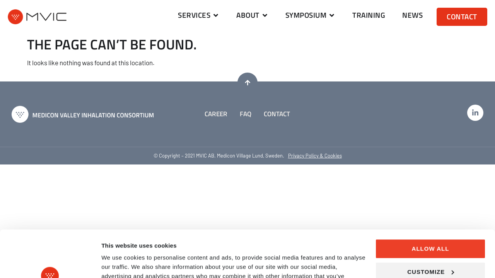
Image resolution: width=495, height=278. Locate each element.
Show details (119, 262)
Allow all (430, 205)
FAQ (245, 114)
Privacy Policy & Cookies (315, 156)
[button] (198, 15)
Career (216, 114)
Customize (430, 227)
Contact (277, 114)
